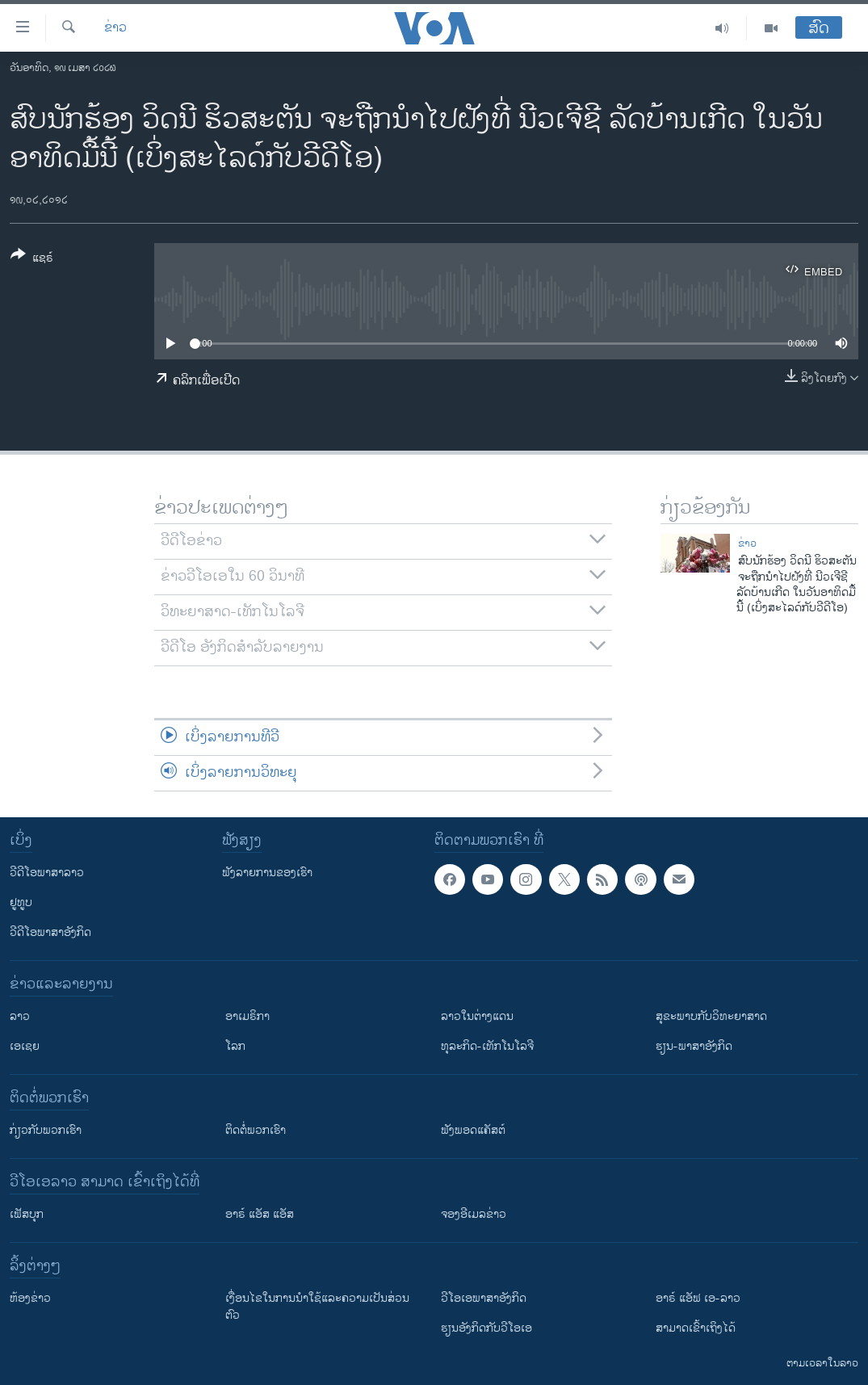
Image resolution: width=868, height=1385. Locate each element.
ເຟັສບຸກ (27, 1214)
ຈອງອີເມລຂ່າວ (473, 1214)
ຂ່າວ (115, 28)
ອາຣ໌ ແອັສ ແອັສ (259, 1214)
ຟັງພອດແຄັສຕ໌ (473, 1130)
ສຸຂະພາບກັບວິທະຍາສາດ (711, 1016)
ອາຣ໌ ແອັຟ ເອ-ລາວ (698, 1298)
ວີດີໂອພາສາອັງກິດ (50, 932)
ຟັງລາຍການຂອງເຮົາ (267, 872)
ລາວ (20, 1016)
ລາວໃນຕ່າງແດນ (477, 1016)
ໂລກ (235, 1046)
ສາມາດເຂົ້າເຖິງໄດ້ (696, 1328)
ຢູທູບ (21, 902)
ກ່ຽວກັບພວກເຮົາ (46, 1130)
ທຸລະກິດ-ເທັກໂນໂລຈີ (487, 1046)
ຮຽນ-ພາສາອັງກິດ (694, 1046)
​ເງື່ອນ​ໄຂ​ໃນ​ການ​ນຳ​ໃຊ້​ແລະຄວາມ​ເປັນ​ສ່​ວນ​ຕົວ (317, 1307)
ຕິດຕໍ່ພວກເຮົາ (255, 1130)
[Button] (31, 259)
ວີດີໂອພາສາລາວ (47, 872)
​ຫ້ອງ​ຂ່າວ (30, 1298)
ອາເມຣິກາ (247, 1016)
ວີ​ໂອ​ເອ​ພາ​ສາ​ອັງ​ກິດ (483, 1298)
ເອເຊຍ (25, 1046)
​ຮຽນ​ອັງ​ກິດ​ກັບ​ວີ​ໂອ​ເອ (486, 1328)
